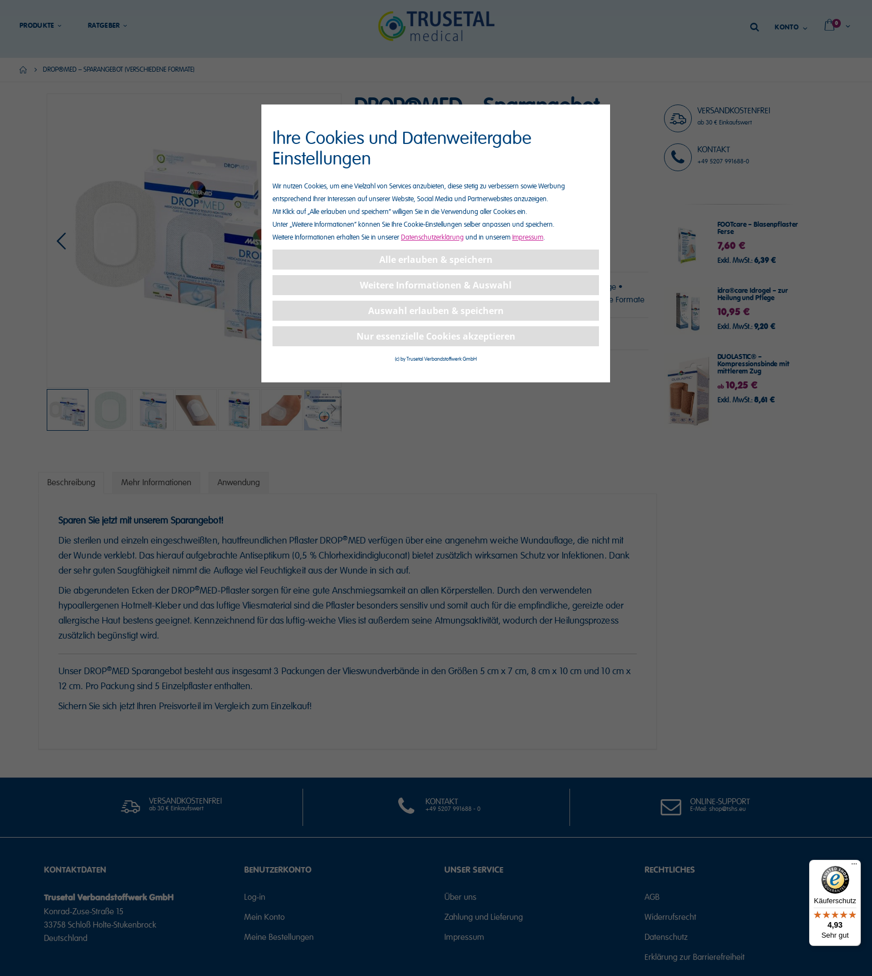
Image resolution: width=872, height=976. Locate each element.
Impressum (527, 237)
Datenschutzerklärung (432, 237)
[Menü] (854, 866)
